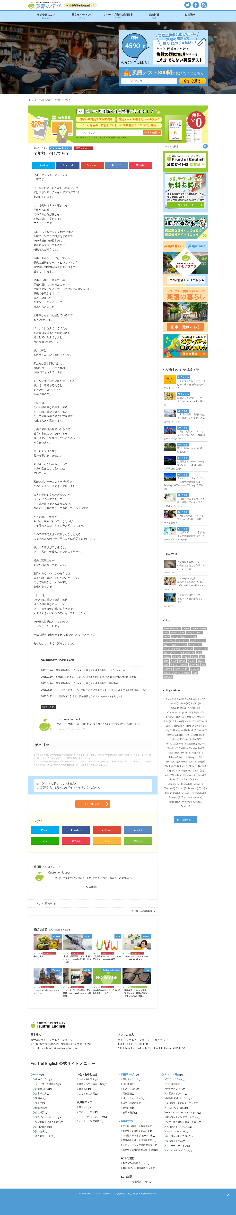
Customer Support (60, 872)
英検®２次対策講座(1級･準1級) (140, 1149)
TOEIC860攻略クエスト (136, 1163)
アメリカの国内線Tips (45, 903)
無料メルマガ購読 (88, 1084)
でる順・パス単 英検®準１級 (139, 1135)
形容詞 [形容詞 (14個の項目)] (194, 656)
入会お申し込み (88, 1079)
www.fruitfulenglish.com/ (69, 729)
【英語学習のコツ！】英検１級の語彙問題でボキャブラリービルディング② (184, 534)
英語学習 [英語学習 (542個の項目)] (168, 668)
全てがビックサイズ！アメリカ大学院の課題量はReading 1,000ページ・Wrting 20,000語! (184, 481)
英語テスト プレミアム (179, 1126)
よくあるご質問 (88, 1093)
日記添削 (128, 1084)
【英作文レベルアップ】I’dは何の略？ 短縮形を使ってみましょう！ (184, 382)
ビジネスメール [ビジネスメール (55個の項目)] (198, 640)
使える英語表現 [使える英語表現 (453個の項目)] (187, 652)
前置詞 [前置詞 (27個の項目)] (167, 656)
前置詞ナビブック (176, 1093)
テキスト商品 (173, 1074)
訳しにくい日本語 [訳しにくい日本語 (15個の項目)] (172, 672)
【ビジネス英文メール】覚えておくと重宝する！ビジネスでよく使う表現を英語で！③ (101, 689)
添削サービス (130, 1074)
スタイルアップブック (179, 1150)
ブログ (40, 1103)
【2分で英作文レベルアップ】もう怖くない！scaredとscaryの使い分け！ (184, 433)
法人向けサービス (45, 1136)
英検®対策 (127, 1121)
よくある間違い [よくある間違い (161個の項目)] (179, 636)
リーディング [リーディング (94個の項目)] (201, 648)
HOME (38, 1074)
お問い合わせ (43, 1126)
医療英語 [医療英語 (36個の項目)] (176, 656)
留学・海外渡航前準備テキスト (183, 1122)
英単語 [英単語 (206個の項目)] (182, 660)
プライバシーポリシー (48, 1117)
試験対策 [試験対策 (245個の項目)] (186, 672)
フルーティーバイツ (178, 1145)
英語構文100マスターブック (182, 1103)
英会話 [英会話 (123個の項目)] (173, 660)
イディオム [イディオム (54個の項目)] (169, 640)
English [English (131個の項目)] (186, 628)
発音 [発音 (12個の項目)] (166, 660)
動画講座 (190, 16)
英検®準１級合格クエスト (137, 1130)
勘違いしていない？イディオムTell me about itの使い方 (184, 399)
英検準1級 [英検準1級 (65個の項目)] (194, 664)
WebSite (91, 886)
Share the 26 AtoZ (177, 1131)
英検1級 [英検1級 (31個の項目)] (174, 664)
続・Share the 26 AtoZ (179, 1136)
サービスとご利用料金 (48, 1084)
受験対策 (128, 1107)
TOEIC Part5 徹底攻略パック (139, 1168)
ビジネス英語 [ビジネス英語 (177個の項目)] (170, 644)
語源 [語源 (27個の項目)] (195, 672)
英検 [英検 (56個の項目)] (166, 664)
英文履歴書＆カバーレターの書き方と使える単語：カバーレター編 (90, 670)
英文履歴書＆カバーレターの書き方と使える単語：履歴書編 (87, 683)
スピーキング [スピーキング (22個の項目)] (182, 640)
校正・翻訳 (130, 1112)
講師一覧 (186, 819)
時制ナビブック (175, 1088)
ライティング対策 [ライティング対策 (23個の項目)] (172, 648)
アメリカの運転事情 (141, 911)
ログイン (85, 1107)
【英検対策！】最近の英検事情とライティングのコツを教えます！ (90, 696)
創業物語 (41, 1107)
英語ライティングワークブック (183, 1117)
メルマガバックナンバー (93, 1116)
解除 (103, 1084)
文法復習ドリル (175, 1140)
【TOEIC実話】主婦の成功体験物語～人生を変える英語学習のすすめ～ (184, 416)
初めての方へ (43, 1079)
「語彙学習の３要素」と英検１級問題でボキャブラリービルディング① (184, 500)
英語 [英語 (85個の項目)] (203, 664)
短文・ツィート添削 (134, 1098)
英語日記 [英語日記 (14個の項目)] (195, 668)
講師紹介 (41, 1098)
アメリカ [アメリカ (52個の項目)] (192, 636)
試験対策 (154, 16)
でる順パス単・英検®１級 (137, 1126)
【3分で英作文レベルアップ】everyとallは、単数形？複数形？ (184, 517)
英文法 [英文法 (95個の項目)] (201, 660)
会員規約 (85, 1088)
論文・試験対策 (132, 1103)
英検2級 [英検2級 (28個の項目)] (183, 664)
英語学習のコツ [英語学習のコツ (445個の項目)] (181, 668)
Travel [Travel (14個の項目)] (166, 636)
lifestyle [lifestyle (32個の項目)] (190, 632)
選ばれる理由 (43, 1088)
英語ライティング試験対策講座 (140, 1145)
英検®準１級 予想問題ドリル (140, 1140)
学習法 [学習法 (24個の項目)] (186, 656)
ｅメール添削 (131, 1088)
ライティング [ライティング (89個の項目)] (195, 644)
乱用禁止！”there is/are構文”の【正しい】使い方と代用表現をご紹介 (184, 463)
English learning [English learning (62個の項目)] (199, 628)
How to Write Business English (183, 1112)
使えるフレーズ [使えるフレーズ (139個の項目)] (171, 652)
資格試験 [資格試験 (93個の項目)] (168, 676)
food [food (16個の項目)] (166, 632)
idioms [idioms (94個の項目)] (174, 632)
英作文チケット (132, 1079)
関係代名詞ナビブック (179, 1098)
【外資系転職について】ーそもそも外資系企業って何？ (184, 600)
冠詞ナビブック (175, 1079)
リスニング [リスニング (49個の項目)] (187, 648)
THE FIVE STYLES (177, 1107)
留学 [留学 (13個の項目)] (202, 656)
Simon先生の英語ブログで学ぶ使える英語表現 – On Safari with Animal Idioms (96, 676)
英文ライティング (82, 16)
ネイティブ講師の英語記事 (118, 16)
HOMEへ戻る (93, 804)
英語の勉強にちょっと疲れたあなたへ (184, 448)
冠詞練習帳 (173, 1084)
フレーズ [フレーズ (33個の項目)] (182, 644)
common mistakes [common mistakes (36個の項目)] (172, 628)
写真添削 (128, 1093)
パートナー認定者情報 (91, 1121)
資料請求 (41, 1131)
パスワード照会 (88, 1111)
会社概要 (41, 1112)
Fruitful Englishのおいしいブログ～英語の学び (116, 1193)
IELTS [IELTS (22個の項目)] (181, 632)
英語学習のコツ (46, 16)
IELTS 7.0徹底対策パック (137, 1181)
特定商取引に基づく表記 (49, 1122)
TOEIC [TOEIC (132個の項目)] (199, 632)
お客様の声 (42, 1093)
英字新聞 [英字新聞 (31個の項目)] (191, 660)
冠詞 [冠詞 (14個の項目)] (199, 652)
